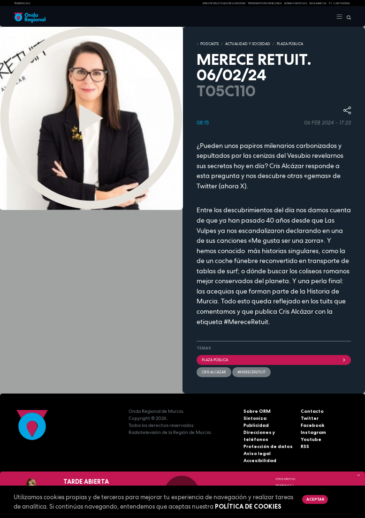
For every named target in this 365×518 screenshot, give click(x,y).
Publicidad (256, 425)
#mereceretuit (251, 372)
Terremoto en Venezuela (265, 3)
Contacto (312, 411)
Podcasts (209, 43)
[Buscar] (347, 16)
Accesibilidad (259, 460)
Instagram (313, 432)
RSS (305, 446)
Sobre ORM (257, 411)
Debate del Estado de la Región (224, 3)
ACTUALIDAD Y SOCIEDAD (247, 43)
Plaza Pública (274, 359)
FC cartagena (339, 3)
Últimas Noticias (295, 3)
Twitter (310, 418)
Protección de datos (268, 446)
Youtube (311, 439)
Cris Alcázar (214, 372)
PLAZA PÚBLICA (290, 43)
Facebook (313, 425)
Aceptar (315, 499)
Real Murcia (318, 3)
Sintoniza (254, 418)
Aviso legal (257, 453)
